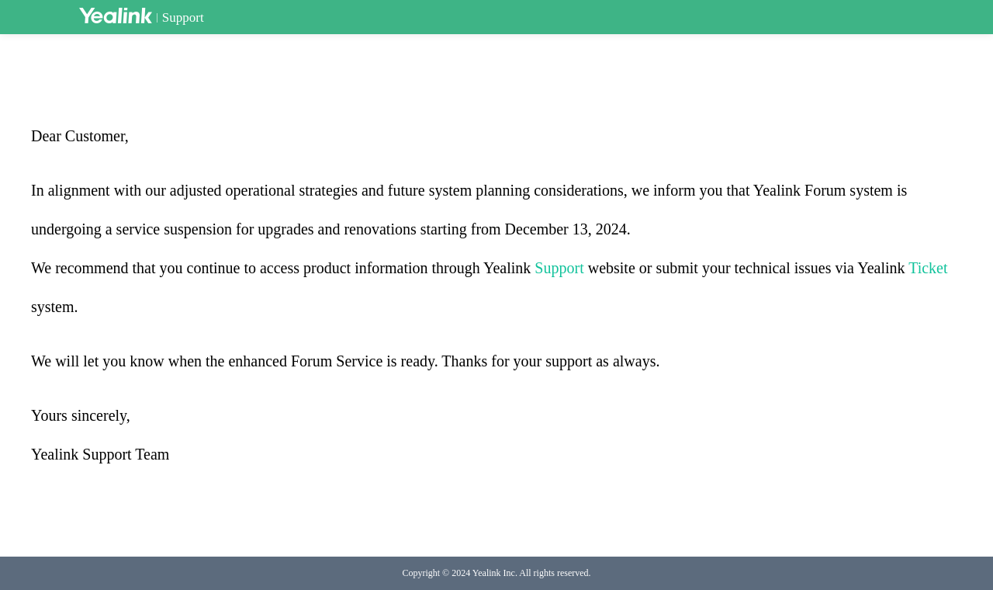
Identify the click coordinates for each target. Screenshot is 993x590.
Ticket (927, 267)
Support (183, 17)
